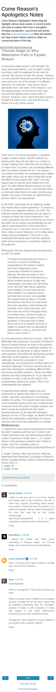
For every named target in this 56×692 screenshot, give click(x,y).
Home (28, 678)
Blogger (33, 689)
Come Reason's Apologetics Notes (22, 11)
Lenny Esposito (17, 559)
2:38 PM (25, 535)
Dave (11, 579)
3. (2, 466)
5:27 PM (33, 559)
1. (2, 429)
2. (2, 453)
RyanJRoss (14, 535)
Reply (11, 525)
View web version (28, 684)
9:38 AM (28, 493)
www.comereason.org (22, 34)
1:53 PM (19, 579)
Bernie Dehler (16, 493)
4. (2, 469)
